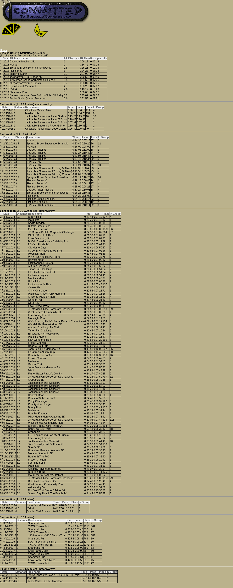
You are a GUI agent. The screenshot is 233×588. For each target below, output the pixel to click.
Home (3, 50)
